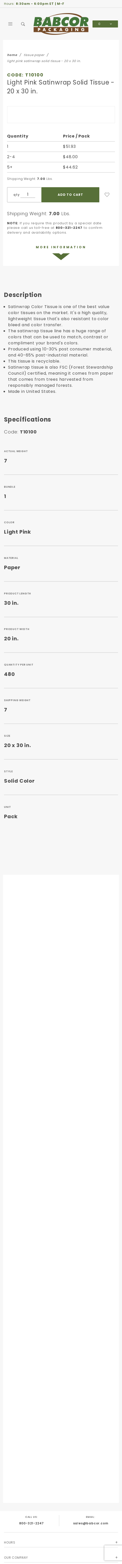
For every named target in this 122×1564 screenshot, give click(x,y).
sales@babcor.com (90, 1523)
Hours (9, 1542)
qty (16, 195)
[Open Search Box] (23, 24)
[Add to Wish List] (107, 194)
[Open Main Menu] (10, 24)
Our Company (16, 1557)
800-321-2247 (31, 1523)
